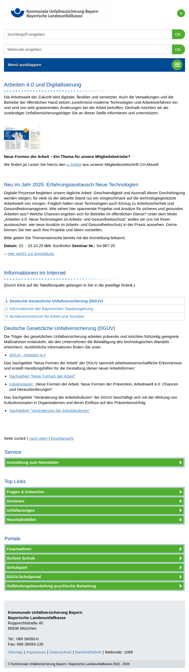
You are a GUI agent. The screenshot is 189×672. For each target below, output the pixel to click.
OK (178, 34)
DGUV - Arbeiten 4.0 (27, 355)
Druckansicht (62, 438)
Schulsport (17, 567)
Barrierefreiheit (88, 652)
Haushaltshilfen (21, 519)
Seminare (16, 501)
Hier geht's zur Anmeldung (29, 253)
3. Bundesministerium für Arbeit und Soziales (44, 316)
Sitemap (15, 652)
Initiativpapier (21, 384)
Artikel (74, 164)
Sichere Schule (21, 558)
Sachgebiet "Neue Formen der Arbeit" (42, 376)
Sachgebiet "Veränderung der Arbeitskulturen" (49, 410)
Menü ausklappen (95, 65)
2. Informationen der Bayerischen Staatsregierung (49, 308)
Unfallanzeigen (21, 510)
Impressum (36, 652)
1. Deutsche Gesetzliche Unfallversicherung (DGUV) (54, 301)
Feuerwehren (19, 549)
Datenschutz (60, 652)
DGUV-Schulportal (24, 576)
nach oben (38, 438)
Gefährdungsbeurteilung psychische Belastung (51, 586)
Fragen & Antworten (25, 491)
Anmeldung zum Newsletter (33, 462)
